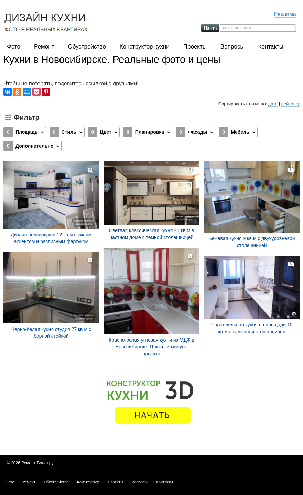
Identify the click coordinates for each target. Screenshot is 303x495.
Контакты (270, 46)
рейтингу (290, 103)
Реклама (285, 14)
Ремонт (44, 46)
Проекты (195, 46)
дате (273, 103)
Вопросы (232, 46)
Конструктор (88, 482)
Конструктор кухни (145, 46)
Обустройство (87, 46)
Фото (13, 46)
